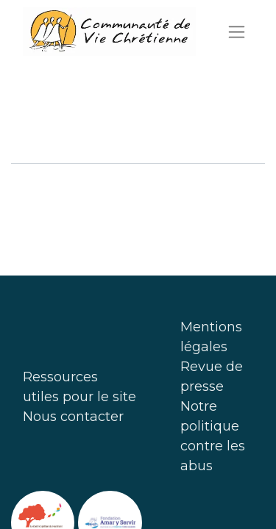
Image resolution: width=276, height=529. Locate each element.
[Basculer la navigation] (236, 32)
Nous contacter (73, 417)
